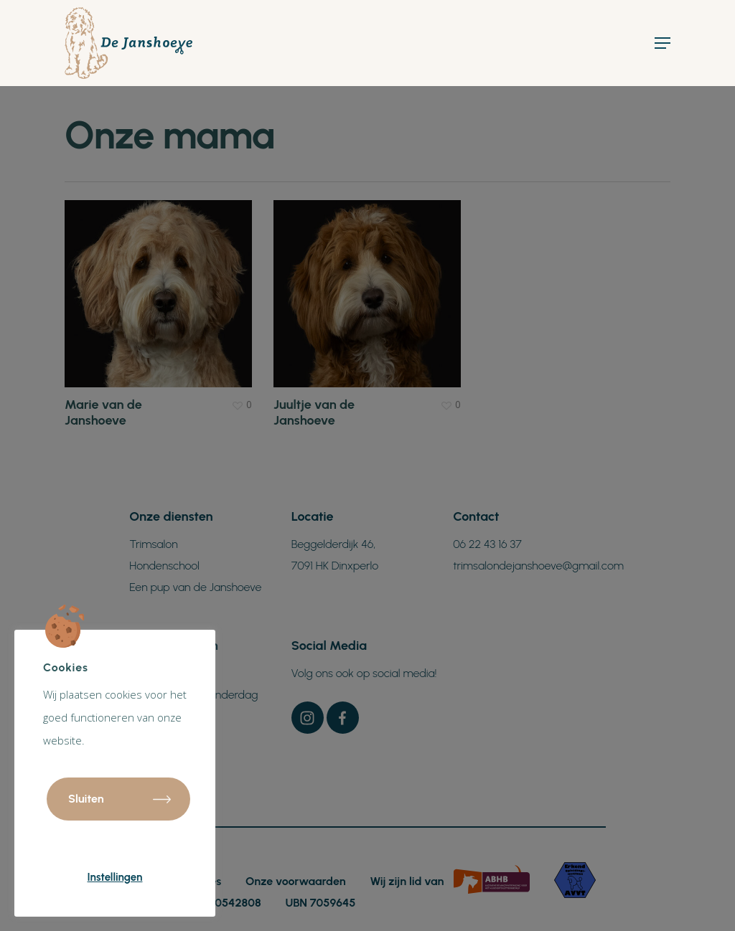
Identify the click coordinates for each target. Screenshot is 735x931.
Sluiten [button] (86, 798)
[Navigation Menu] (662, 43)
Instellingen (115, 877)
